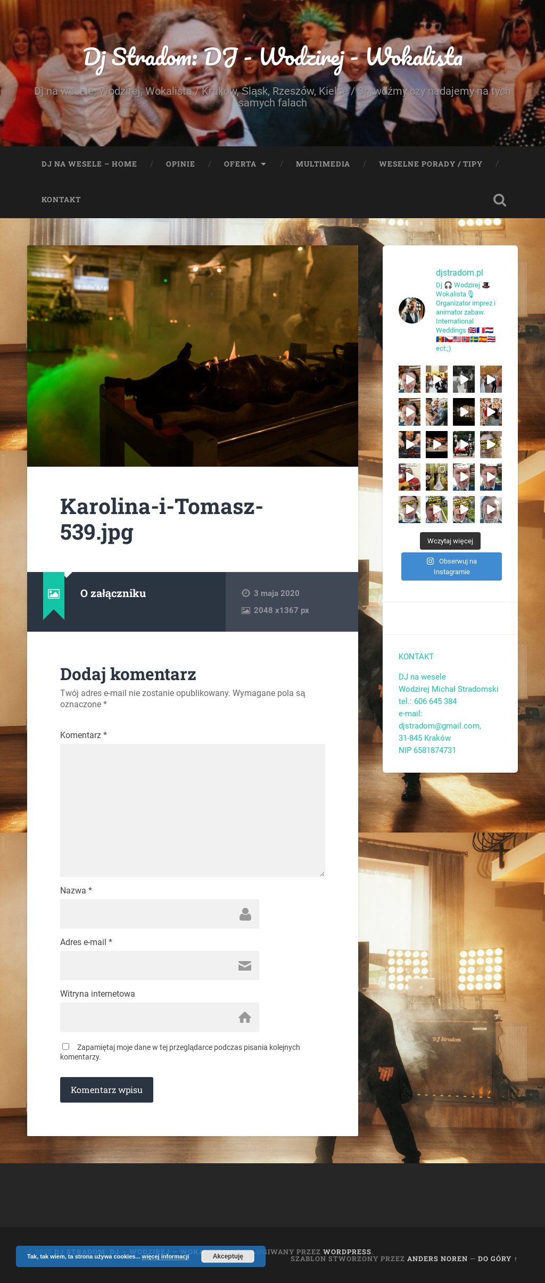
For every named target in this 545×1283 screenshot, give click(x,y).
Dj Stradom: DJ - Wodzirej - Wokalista (272, 56)
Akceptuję (228, 1256)
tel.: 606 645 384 (428, 701)
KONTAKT (416, 656)
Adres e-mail (86, 942)
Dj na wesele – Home (89, 164)
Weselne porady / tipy (431, 164)
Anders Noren (437, 1258)
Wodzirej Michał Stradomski (448, 689)
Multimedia (323, 164)
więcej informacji (165, 1256)
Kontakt (61, 199)
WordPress (347, 1251)
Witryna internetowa (97, 994)
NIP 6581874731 (427, 750)
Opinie (180, 164)
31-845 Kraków (425, 738)
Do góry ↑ (497, 1258)
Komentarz (83, 735)
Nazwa (76, 891)
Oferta (240, 164)
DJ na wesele (422, 677)
